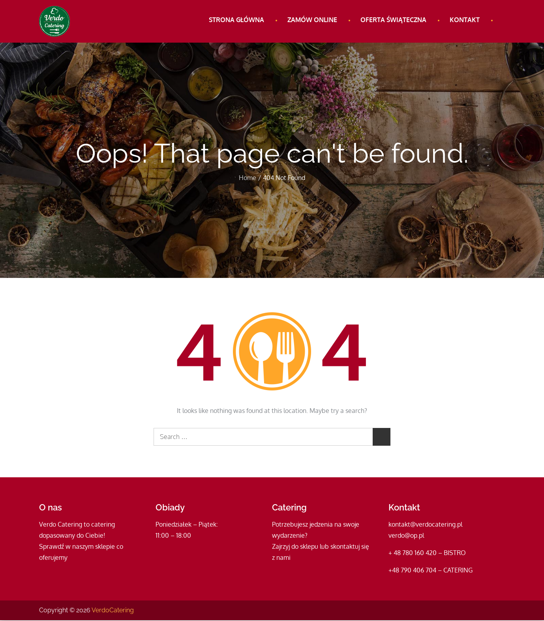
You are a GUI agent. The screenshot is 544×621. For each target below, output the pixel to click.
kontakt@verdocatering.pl (425, 525)
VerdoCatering (113, 611)
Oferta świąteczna (393, 20)
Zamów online (312, 20)
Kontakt (465, 20)
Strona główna (236, 20)
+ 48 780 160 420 (412, 553)
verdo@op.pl (406, 536)
